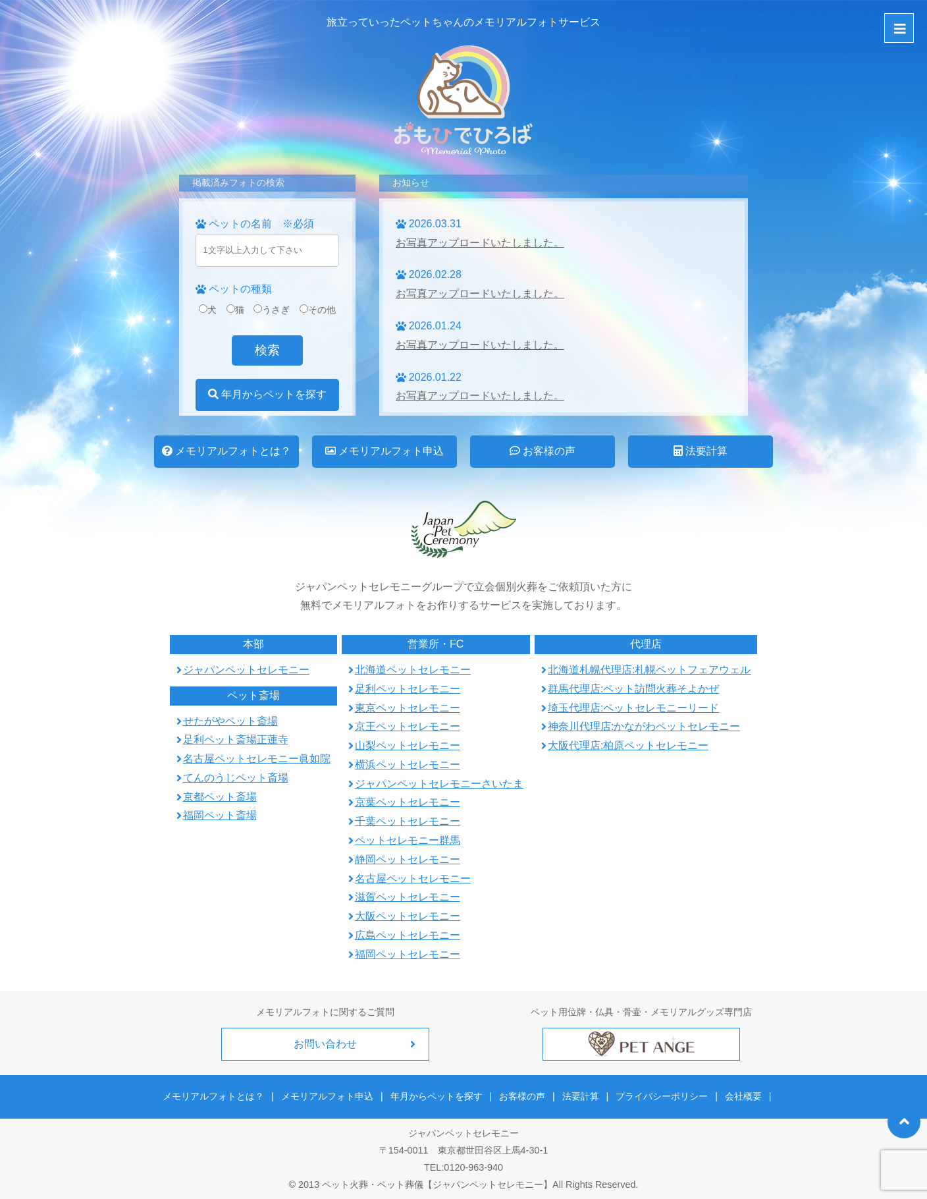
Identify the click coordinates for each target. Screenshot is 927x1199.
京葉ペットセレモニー (407, 802)
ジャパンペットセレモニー (246, 669)
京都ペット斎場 (220, 796)
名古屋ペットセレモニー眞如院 (257, 758)
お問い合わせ (325, 1043)
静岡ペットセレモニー (407, 859)
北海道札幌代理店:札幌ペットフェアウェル (649, 669)
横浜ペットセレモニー (407, 764)
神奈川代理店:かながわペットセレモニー (644, 726)
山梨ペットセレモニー (407, 745)
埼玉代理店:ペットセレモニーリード (633, 707)
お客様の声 (542, 451)
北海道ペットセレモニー (413, 669)
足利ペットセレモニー (407, 688)
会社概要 (739, 1095)
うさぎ (271, 309)
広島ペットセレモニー (407, 935)
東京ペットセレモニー (407, 707)
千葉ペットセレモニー (407, 821)
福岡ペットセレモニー (407, 954)
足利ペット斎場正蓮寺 (235, 739)
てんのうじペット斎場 (235, 777)
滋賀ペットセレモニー (407, 897)
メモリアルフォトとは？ (226, 451)
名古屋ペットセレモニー (413, 878)
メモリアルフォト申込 (384, 451)
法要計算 (701, 451)
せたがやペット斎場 (230, 721)
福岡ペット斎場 (220, 815)
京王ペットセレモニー (407, 726)
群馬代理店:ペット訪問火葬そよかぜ (633, 688)
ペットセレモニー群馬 (407, 840)
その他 (318, 309)
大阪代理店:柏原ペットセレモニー (628, 745)
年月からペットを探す (267, 394)
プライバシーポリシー (660, 1095)
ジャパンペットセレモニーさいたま (439, 783)
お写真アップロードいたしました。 (480, 242)
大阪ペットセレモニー (407, 916)
